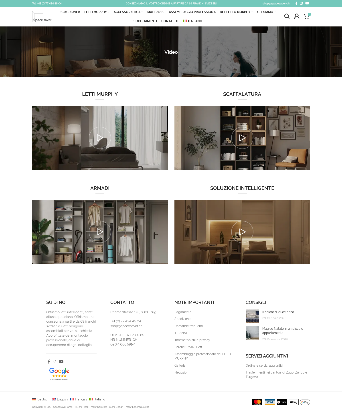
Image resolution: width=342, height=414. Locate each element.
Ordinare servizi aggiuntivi (264, 366)
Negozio (180, 373)
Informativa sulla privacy (192, 341)
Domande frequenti (188, 327)
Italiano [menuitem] (100, 400)
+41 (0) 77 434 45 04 (125, 322)
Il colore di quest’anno (278, 313)
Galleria (180, 366)
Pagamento (182, 313)
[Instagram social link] (301, 3)
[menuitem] (193, 21)
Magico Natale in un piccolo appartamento (282, 331)
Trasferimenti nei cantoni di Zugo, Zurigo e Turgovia (276, 375)
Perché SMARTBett (188, 348)
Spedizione (182, 320)
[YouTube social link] (307, 3)
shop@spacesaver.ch (276, 3)
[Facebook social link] (296, 3)
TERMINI (180, 334)
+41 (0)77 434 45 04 (49, 3)
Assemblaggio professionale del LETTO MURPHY (203, 357)
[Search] (287, 17)
